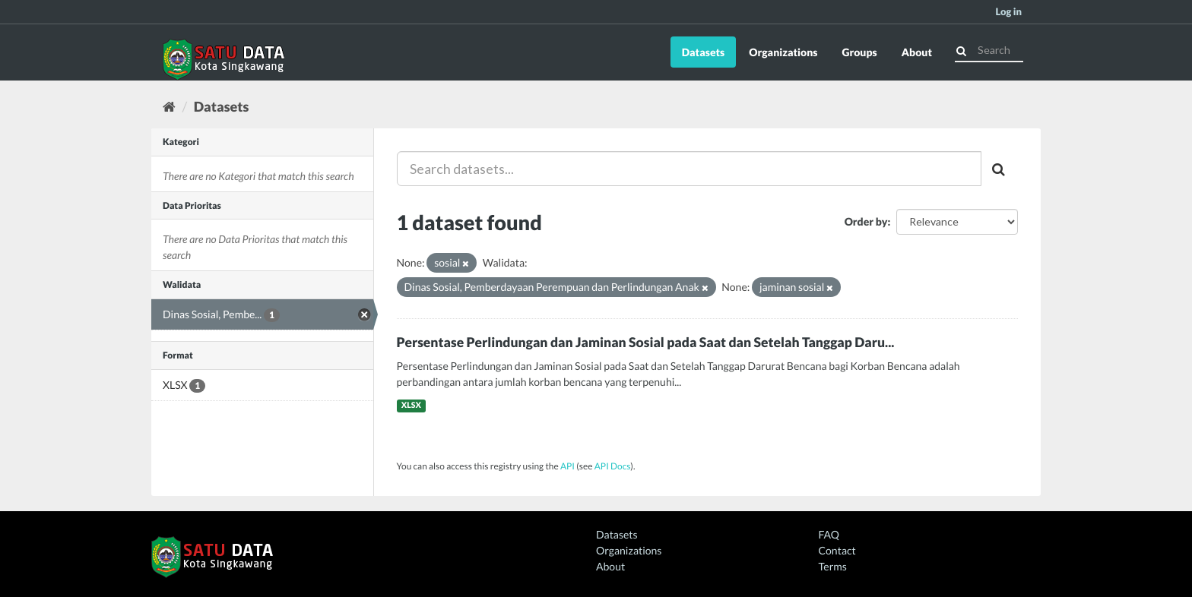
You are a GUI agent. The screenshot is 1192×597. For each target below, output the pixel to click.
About (917, 52)
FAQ (829, 534)
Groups (859, 52)
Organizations (783, 52)
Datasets (703, 52)
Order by (866, 221)
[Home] (169, 106)
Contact (837, 550)
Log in (1008, 11)
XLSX (411, 405)
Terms (833, 566)
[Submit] (961, 49)
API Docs (612, 466)
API (567, 466)
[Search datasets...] (689, 168)
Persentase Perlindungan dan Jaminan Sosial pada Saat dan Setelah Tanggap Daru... (646, 342)
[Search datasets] (989, 50)
